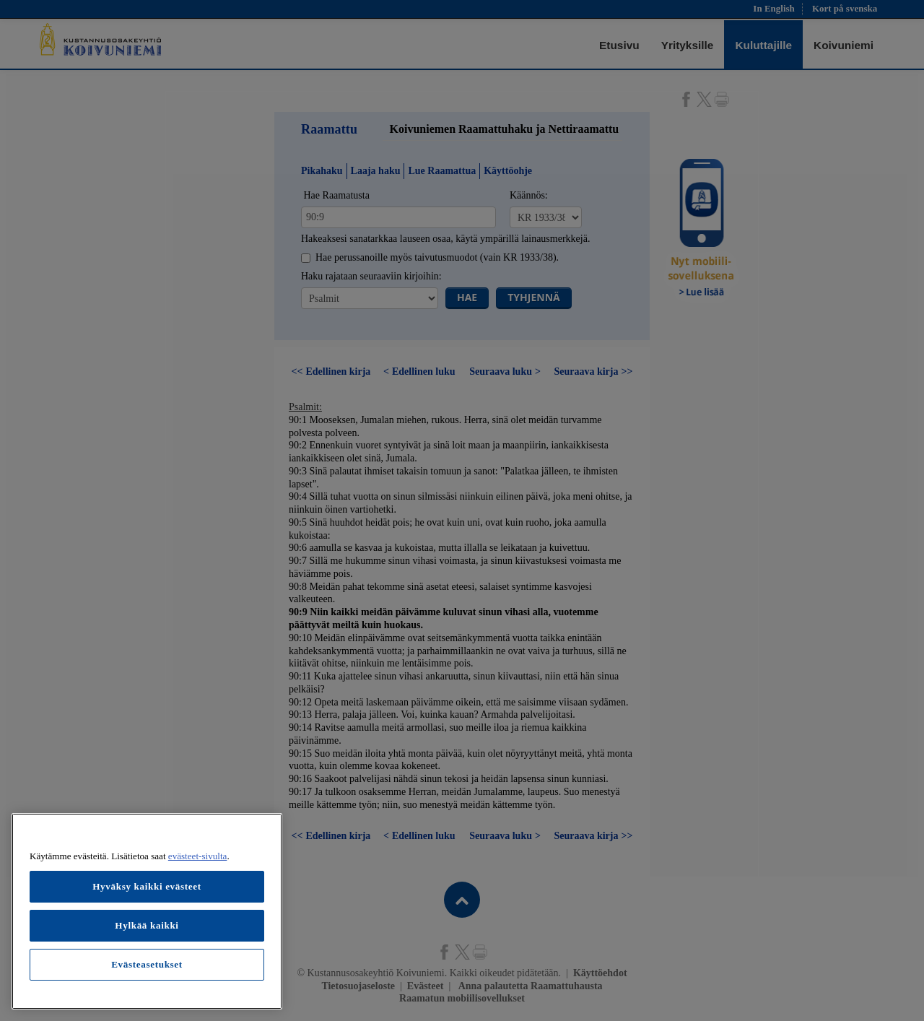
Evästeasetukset (147, 964)
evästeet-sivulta (197, 856)
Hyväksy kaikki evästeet (146, 886)
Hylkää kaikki (146, 925)
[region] (147, 911)
